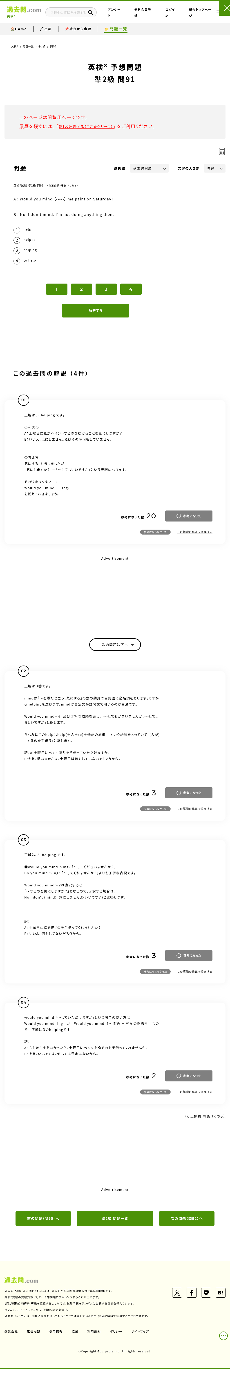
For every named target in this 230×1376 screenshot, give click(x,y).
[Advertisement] (115, 598)
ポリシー (118, 1338)
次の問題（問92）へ (187, 1225)
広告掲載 (34, 1338)
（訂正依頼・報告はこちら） (64, 185)
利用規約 (96, 1338)
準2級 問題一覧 (115, 1225)
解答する (95, 315)
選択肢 (119, 168)
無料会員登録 (155, 16)
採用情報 (57, 1338)
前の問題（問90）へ (43, 1225)
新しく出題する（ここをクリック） (91, 126)
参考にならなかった (155, 537)
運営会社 (11, 1338)
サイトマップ (143, 1338)
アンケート (138, 16)
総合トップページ (193, 16)
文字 (188, 168)
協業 (76, 1338)
